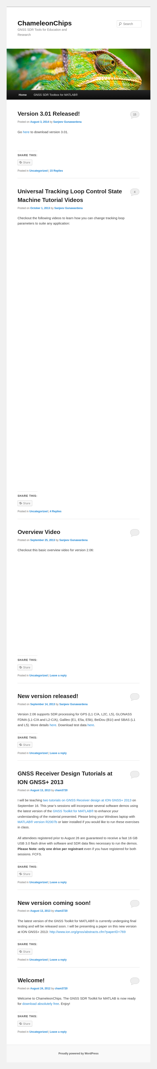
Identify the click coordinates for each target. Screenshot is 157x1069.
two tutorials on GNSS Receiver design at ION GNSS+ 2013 (86, 800)
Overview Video (38, 532)
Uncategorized (38, 170)
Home (23, 94)
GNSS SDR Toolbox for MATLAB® (56, 94)
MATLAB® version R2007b (37, 822)
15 (134, 114)
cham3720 (61, 790)
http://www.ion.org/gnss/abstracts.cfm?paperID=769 (88, 932)
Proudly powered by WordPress (78, 1053)
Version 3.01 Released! (48, 113)
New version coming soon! (54, 903)
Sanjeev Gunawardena (67, 121)
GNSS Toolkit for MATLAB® (73, 811)
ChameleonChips (44, 23)
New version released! (47, 696)
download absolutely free (40, 1004)
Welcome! (30, 980)
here (27, 132)
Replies (56, 170)
